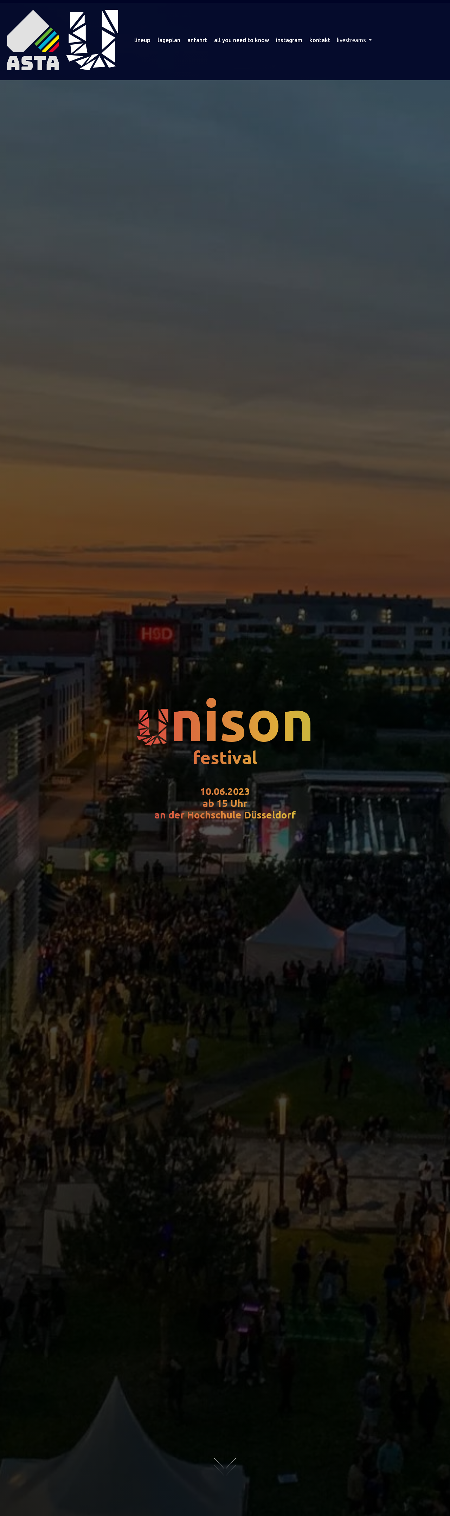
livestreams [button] (352, 40)
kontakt (319, 40)
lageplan (169, 40)
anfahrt (197, 40)
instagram (289, 40)
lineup (142, 40)
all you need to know (241, 40)
